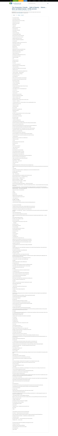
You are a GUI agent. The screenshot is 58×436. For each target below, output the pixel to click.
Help (46, 0)
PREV (19, 15)
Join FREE (21, 0)
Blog (43, 0)
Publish (29, 0)
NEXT (22, 15)
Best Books (34, 0)
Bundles (39, 0)
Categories (15, 0)
